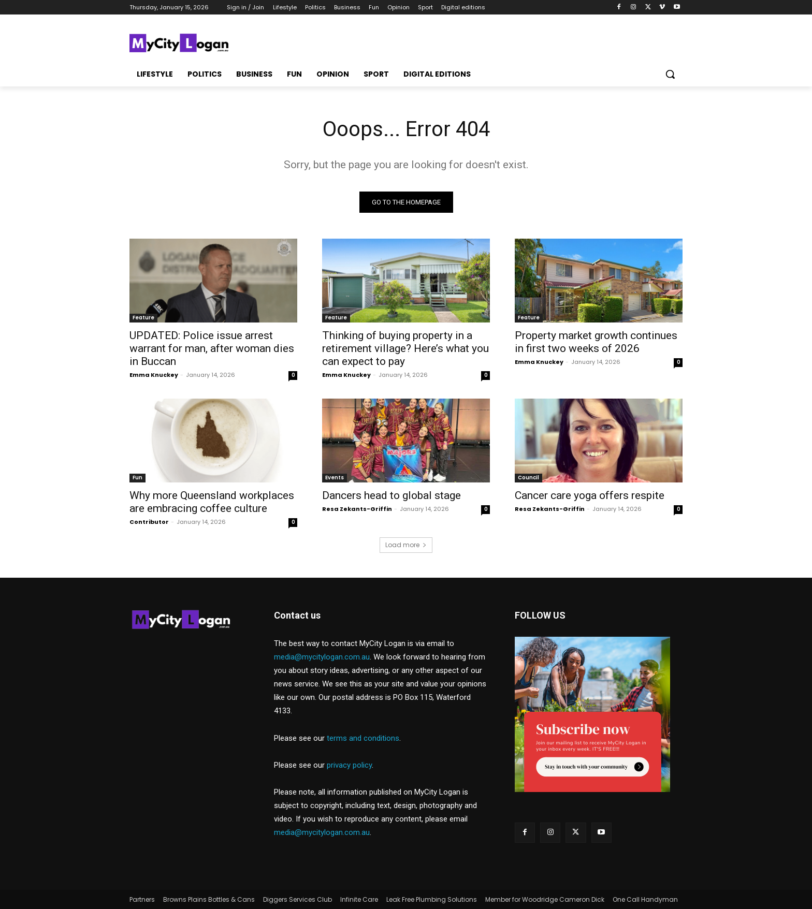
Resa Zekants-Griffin (357, 509)
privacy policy (349, 765)
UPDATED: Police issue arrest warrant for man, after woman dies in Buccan (211, 348)
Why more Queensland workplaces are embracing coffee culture (211, 502)
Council (528, 477)
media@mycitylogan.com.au (322, 657)
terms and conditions (363, 738)
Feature (143, 317)
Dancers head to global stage (391, 495)
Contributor (149, 522)
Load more (406, 544)
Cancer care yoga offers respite (589, 495)
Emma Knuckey (153, 375)
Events (334, 477)
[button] (670, 74)
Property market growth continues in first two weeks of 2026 (596, 342)
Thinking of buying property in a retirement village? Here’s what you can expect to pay (405, 348)
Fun (137, 477)
